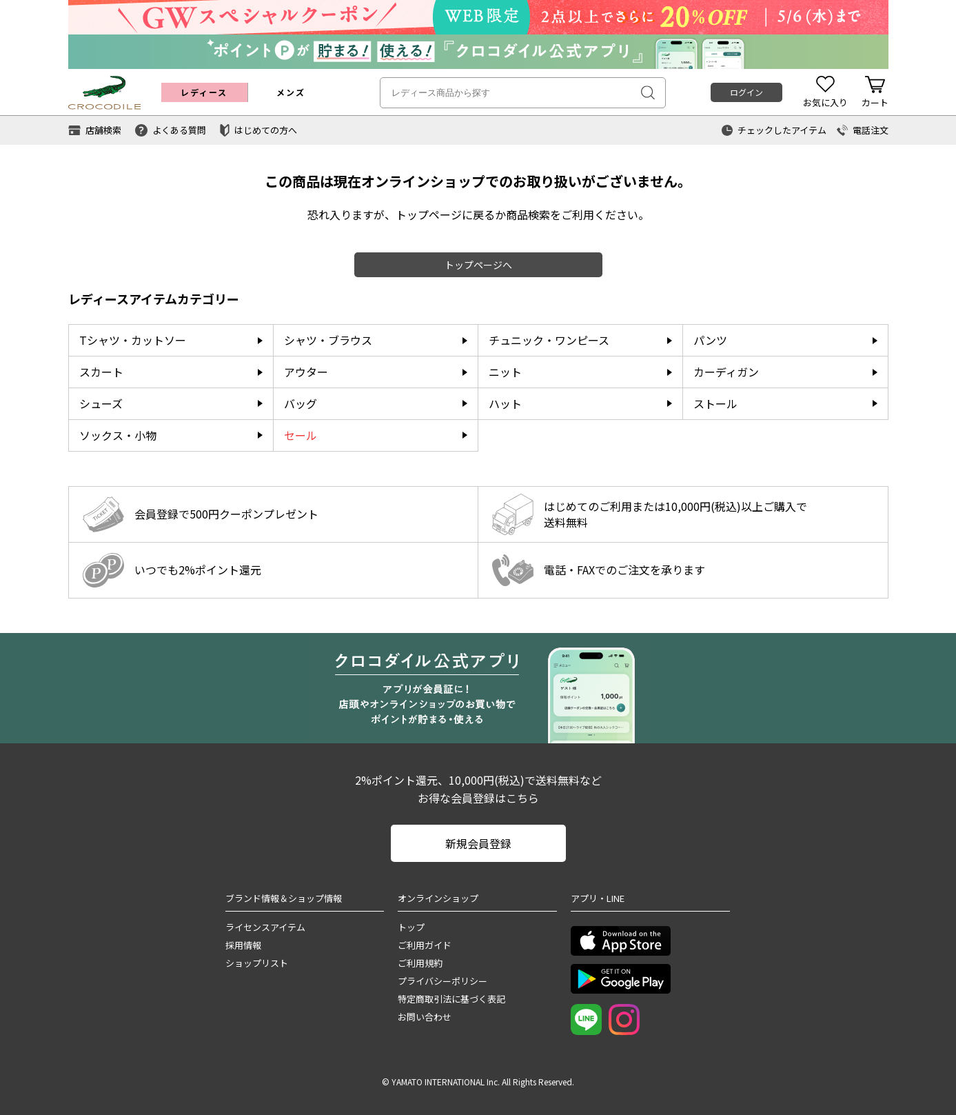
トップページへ (478, 265)
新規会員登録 (478, 843)
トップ (411, 927)
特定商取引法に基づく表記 (451, 998)
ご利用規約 (420, 963)
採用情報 (243, 945)
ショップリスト (256, 963)
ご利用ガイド (424, 945)
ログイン (746, 92)
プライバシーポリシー (442, 980)
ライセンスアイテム (265, 927)
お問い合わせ (424, 1016)
